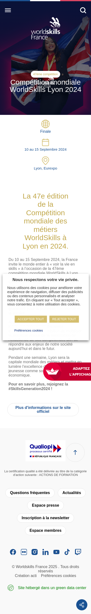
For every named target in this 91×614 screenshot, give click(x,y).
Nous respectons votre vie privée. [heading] (45, 279)
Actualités (71, 493)
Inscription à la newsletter (45, 518)
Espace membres (46, 530)
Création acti (26, 576)
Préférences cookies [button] (28, 330)
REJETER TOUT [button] (64, 319)
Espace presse (45, 505)
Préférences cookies (58, 576)
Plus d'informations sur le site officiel (43, 410)
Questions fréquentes (30, 493)
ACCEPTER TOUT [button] (30, 319)
